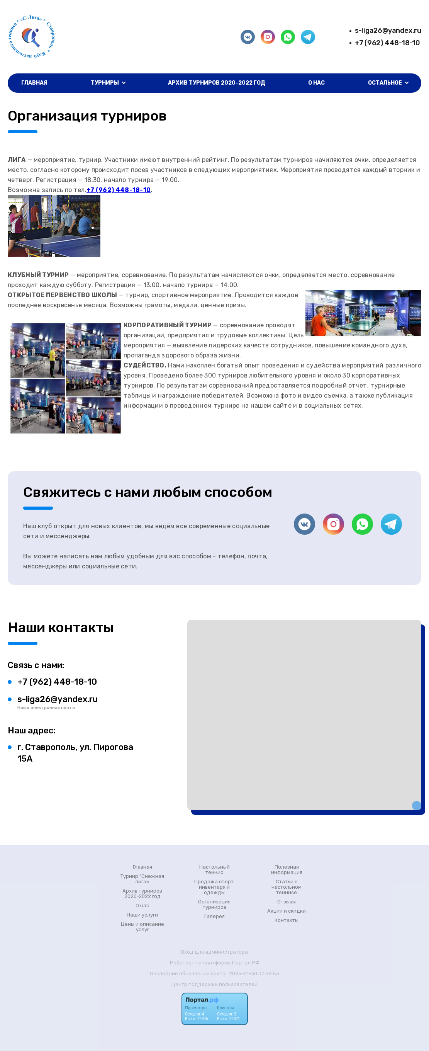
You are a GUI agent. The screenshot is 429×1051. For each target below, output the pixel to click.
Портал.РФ (245, 963)
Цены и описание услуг (142, 927)
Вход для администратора (214, 952)
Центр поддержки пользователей (214, 984)
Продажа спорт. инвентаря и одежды (214, 887)
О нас (316, 83)
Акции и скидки (286, 911)
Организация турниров (214, 904)
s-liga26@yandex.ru (388, 30)
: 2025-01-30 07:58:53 (253, 973)
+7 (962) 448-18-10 (387, 43)
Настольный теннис (214, 869)
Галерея (214, 916)
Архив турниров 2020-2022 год (216, 83)
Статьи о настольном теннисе (286, 887)
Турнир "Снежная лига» (142, 879)
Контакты (286, 920)
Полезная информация (286, 869)
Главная (34, 83)
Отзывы (286, 902)
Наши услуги (142, 915)
